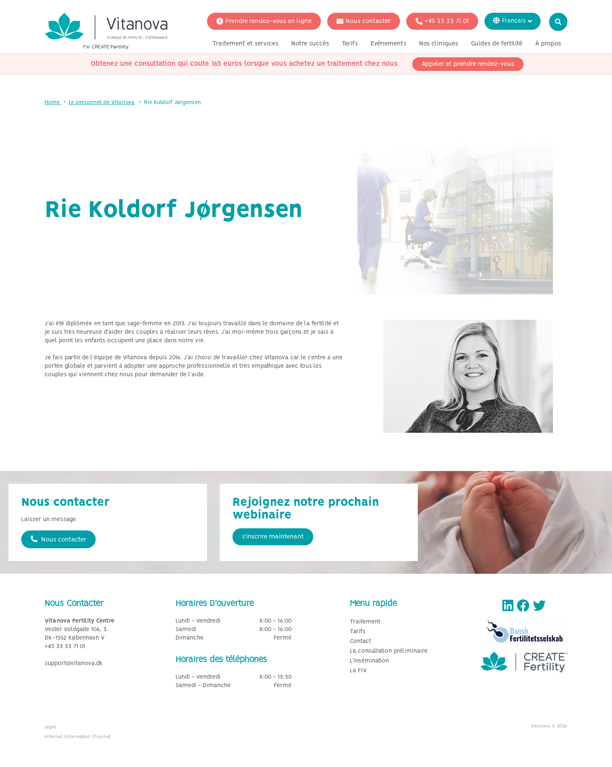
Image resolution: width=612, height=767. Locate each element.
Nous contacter (364, 21)
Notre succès (310, 43)
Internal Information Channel (78, 736)
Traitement (365, 622)
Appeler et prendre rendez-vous (468, 64)
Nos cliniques (438, 43)
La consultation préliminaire (389, 651)
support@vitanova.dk (74, 663)
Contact (360, 641)
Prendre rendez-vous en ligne (264, 21)
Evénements (388, 43)
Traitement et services (245, 43)
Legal (51, 727)
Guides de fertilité (496, 43)
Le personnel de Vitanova (102, 102)
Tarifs (350, 43)
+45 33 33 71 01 (442, 21)
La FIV (358, 671)
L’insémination (369, 661)
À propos (548, 43)
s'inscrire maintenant (273, 536)
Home (53, 102)
